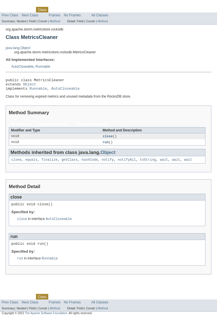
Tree (64, 10)
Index (96, 10)
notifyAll (127, 163)
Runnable (43, 67)
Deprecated (80, 10)
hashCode (90, 163)
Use (54, 10)
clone (16, 163)
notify (108, 163)
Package (26, 10)
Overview (9, 10)
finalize (50, 163)
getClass (70, 163)
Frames (54, 15)
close (108, 139)
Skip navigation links (15, 5)
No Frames (72, 15)
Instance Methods (53, 127)
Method (55, 21)
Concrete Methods (92, 127)
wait (164, 163)
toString (148, 163)
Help (107, 10)
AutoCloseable (22, 67)
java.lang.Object (18, 48)
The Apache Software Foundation (46, 319)
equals (31, 163)
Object (29, 85)
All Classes (99, 15)
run (105, 145)
